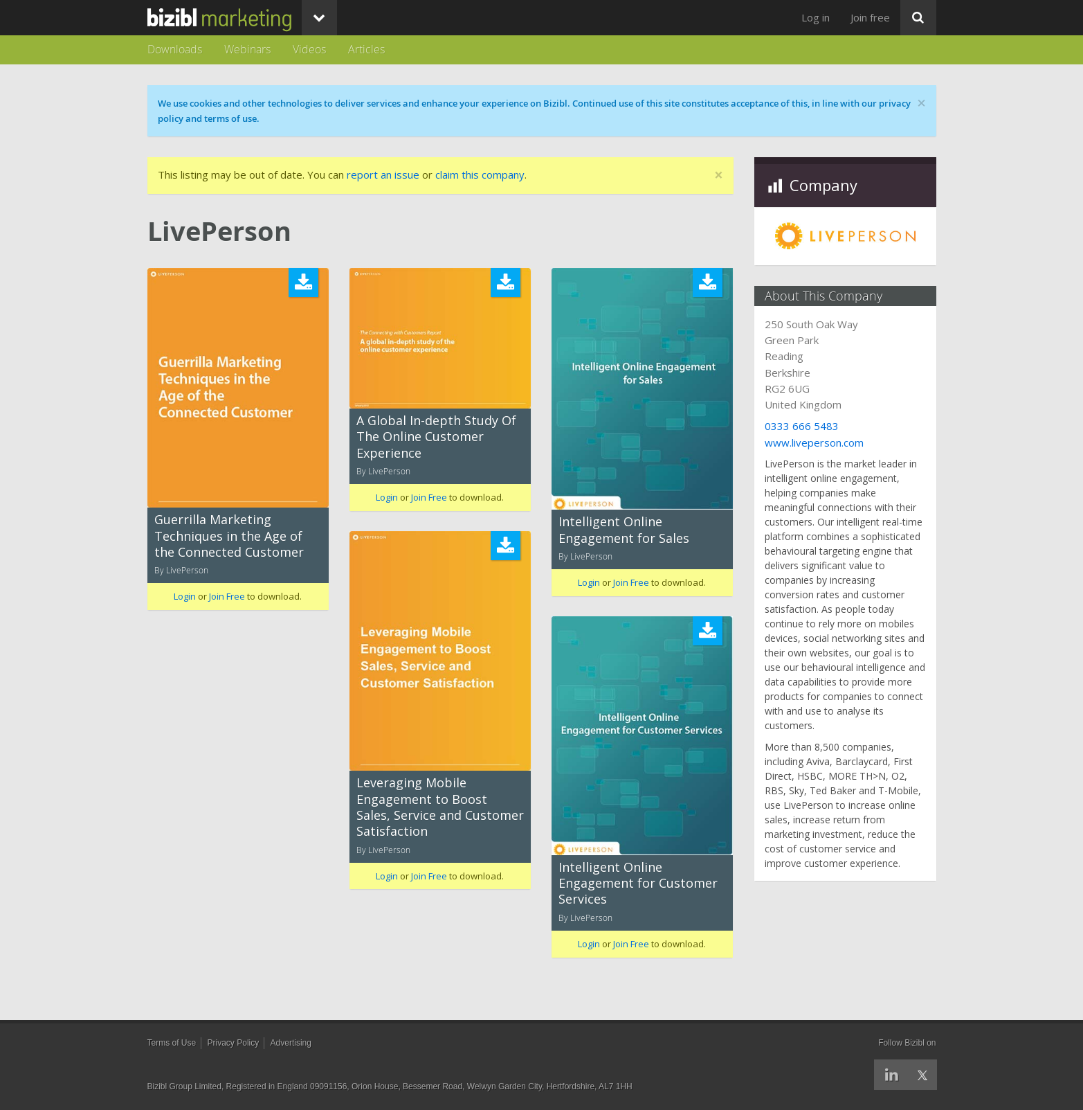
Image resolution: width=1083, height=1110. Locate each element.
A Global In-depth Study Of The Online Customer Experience (436, 436)
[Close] (718, 175)
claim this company (480, 174)
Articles (366, 49)
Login (185, 596)
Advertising (291, 1043)
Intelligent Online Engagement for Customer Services (638, 883)
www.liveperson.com (814, 442)
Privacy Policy (234, 1043)
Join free (870, 17)
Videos (309, 49)
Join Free (227, 596)
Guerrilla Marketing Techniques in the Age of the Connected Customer (229, 535)
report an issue (383, 174)
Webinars (247, 49)
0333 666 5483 (802, 426)
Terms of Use (172, 1043)
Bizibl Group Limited (184, 1086)
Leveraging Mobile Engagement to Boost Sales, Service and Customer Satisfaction (440, 806)
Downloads (174, 49)
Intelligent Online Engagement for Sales (623, 529)
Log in (815, 17)
